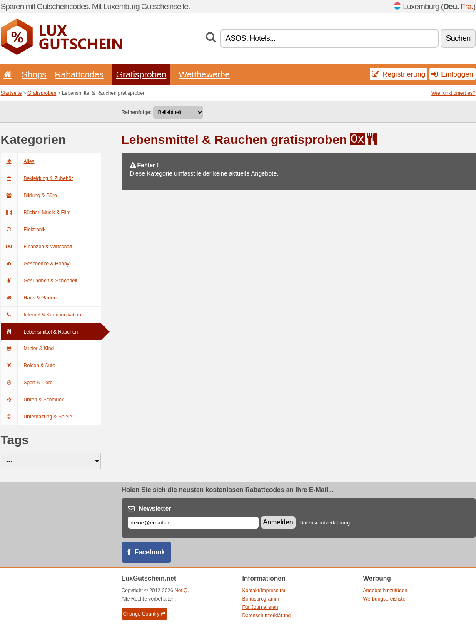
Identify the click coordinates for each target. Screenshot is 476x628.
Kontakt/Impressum (263, 590)
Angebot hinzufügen (385, 590)
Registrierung (398, 74)
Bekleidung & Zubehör (37, 178)
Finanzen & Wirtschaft (36, 246)
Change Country (144, 614)
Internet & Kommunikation (41, 315)
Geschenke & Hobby (35, 263)
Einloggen (452, 74)
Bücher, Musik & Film (36, 212)
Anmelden (278, 522)
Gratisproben (141, 74)
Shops (34, 74)
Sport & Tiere (27, 382)
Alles (18, 161)
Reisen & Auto (28, 365)
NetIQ (180, 590)
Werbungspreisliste (384, 599)
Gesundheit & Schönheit (39, 280)
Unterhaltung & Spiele (36, 416)
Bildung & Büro (29, 195)
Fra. (467, 6)
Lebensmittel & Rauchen (39, 332)
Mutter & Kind (27, 348)
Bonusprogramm (260, 599)
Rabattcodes (79, 74)
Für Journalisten (260, 607)
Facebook (150, 552)
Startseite (11, 93)
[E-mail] (193, 523)
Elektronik (23, 229)
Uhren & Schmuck (32, 399)
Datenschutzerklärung (324, 523)
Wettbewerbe (204, 74)
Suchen (458, 38)
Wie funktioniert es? (453, 93)
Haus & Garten (29, 297)
